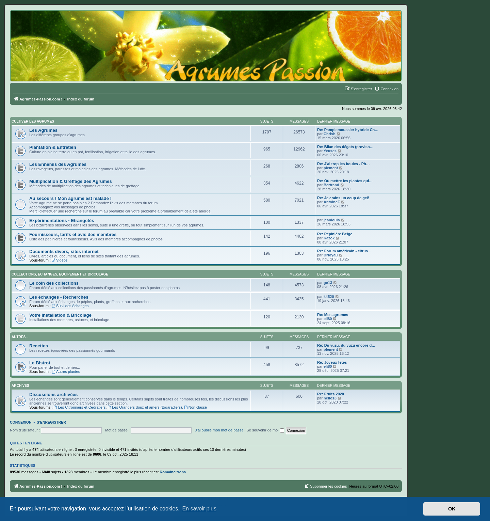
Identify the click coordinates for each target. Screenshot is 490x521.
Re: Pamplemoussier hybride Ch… (347, 130)
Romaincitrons (173, 472)
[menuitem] (386, 89)
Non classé (195, 407)
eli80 (328, 319)
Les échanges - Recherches (58, 297)
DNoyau (331, 255)
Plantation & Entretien (52, 147)
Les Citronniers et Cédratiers (80, 407)
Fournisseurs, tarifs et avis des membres (73, 234)
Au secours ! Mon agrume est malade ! (70, 198)
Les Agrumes (43, 130)
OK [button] (452, 508)
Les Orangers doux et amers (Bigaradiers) (145, 407)
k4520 (329, 297)
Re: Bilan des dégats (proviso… (345, 147)
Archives (20, 386)
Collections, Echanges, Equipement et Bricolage (60, 274)
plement (331, 168)
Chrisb (330, 134)
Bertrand (331, 185)
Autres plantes (66, 371)
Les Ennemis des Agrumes (57, 164)
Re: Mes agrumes (332, 315)
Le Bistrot (39, 362)
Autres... (20, 337)
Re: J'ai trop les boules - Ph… (343, 164)
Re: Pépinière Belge (334, 234)
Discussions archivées (53, 394)
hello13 (330, 398)
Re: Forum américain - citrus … (345, 251)
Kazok (329, 238)
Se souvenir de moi (265, 430)
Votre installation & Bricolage (60, 315)
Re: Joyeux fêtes (332, 362)
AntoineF (332, 202)
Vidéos (59, 260)
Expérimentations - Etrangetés (61, 220)
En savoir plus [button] (199, 508)
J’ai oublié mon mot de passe (219, 430)
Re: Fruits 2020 (330, 394)
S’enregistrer (51, 422)
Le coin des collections (54, 283)
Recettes (38, 345)
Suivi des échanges (70, 306)
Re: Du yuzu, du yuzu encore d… (346, 345)
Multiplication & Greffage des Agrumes (70, 181)
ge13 (328, 283)
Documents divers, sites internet (64, 251)
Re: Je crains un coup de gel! (343, 198)
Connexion (21, 422)
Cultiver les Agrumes (33, 121)
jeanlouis (332, 220)
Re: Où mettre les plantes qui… (345, 181)
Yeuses (330, 151)
